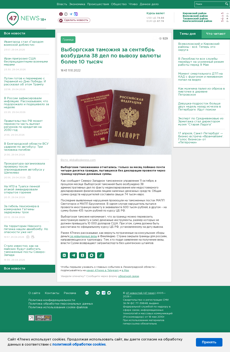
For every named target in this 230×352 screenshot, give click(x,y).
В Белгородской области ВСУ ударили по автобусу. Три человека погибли (26, 149)
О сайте (34, 293)
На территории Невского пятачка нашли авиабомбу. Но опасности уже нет (26, 232)
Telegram (103, 293)
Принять (209, 342)
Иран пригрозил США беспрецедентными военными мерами (26, 64)
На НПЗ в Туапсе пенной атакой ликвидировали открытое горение (26, 192)
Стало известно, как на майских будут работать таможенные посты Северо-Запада (26, 253)
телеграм (71, 14)
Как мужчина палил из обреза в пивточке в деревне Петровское (201, 91)
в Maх (125, 270)
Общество (119, 4)
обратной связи (128, 276)
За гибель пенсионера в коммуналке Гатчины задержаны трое (26, 212)
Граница (68, 40)
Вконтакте (87, 293)
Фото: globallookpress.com (78, 160)
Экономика (77, 4)
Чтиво (133, 4)
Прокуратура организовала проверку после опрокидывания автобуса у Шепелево (26, 170)
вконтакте (66, 14)
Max (109, 293)
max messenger (76, 14)
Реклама (70, 293)
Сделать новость (76, 20)
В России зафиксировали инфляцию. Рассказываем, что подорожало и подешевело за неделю (26, 105)
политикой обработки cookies (79, 344)
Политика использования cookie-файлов (58, 307)
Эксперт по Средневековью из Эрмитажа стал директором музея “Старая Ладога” (200, 121)
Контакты (52, 293)
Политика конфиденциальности (51, 300)
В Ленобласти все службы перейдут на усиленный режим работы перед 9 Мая (201, 62)
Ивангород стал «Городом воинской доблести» (26, 46)
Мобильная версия (61, 14)
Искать (226, 3)
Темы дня (187, 33)
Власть (62, 4)
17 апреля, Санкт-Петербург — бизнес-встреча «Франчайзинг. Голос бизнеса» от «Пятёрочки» (200, 138)
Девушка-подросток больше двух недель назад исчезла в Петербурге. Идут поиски (199, 106)
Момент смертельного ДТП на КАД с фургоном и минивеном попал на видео (200, 77)
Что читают (216, 33)
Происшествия (98, 4)
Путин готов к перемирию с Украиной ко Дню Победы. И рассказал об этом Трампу (26, 84)
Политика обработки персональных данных (60, 304)
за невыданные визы (83, 236)
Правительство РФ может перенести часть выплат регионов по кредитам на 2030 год (26, 128)
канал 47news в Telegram (102, 270)
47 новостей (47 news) (141, 293)
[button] (64, 255)
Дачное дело (149, 4)
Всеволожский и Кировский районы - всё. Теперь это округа (198, 47)
